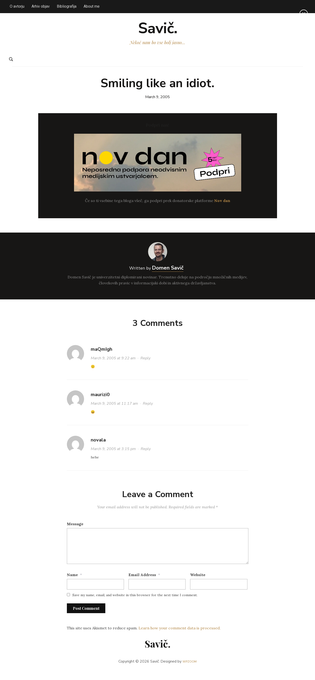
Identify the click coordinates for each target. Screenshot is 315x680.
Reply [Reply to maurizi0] (148, 411)
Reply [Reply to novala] (146, 457)
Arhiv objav (41, 6)
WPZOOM (189, 669)
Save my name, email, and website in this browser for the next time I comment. (135, 603)
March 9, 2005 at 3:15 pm (113, 457)
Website (197, 582)
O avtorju (17, 6)
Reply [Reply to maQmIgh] (145, 366)
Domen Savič (167, 276)
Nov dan (222, 208)
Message (75, 532)
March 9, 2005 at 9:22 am (113, 366)
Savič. (157, 32)
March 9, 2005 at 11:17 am (114, 411)
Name (72, 582)
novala (98, 448)
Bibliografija (66, 6)
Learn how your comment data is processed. (180, 636)
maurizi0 (100, 403)
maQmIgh (101, 357)
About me (92, 6)
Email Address (142, 582)
